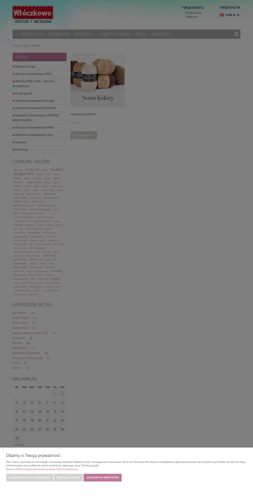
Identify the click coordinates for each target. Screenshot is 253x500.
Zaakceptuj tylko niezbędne (29, 477)
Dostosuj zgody (68, 477)
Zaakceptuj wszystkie (103, 477)
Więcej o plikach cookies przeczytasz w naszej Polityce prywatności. (42, 468)
